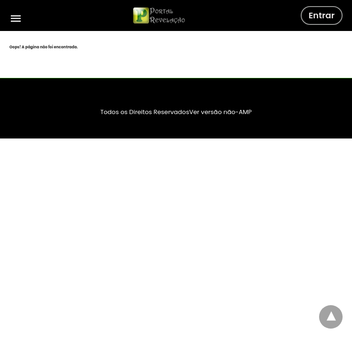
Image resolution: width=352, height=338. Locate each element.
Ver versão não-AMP (220, 112)
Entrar (322, 15)
